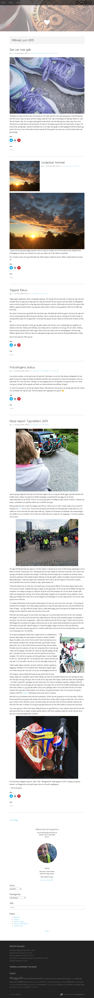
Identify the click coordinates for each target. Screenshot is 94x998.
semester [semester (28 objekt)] (70, 984)
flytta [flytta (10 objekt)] (47, 982)
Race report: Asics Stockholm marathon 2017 (23, 958)
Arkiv (18, 2)
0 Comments (53, 53)
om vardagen (43, 53)
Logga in (16, 919)
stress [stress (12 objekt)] (11, 987)
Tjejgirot (25, 693)
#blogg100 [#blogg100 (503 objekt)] (16, 978)
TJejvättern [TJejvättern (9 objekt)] (18, 987)
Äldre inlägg (14, 820)
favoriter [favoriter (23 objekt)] (39, 982)
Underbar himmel (53, 162)
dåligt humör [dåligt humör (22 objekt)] (13, 982)
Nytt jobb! (13, 961)
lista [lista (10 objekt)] (11, 984)
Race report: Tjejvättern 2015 (29, 421)
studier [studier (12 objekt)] (14, 987)
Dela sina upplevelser (16, 955)
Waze (20, 509)
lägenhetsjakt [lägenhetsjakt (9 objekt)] (15, 984)
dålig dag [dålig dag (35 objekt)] (78, 979)
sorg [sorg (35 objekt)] (82, 984)
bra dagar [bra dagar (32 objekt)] (58, 979)
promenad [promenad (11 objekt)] (64, 984)
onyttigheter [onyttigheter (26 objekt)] (42, 984)
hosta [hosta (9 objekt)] (61, 982)
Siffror (11, 2)
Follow (47, 931)
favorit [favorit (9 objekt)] (35, 982)
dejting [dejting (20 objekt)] (64, 978)
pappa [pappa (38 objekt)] (59, 984)
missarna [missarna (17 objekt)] (20, 984)
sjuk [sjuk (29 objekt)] (79, 984)
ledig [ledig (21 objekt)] (81, 982)
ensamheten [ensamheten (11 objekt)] (30, 982)
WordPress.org (18, 926)
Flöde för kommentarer (21, 923)
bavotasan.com (80, 994)
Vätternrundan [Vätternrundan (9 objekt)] (34, 987)
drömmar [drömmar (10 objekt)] (73, 978)
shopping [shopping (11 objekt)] (75, 984)
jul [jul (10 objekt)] (75, 982)
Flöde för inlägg (18, 921)
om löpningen (33, 53)
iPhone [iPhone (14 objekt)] (64, 982)
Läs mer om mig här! (47, 880)
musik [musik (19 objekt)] (25, 984)
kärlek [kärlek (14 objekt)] (78, 982)
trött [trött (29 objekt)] (28, 987)
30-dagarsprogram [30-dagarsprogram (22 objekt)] (48, 978)
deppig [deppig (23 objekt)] (68, 978)
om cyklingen (34, 424)
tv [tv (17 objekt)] (30, 987)
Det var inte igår (20, 49)
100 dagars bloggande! (16, 950)
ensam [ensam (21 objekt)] (25, 982)
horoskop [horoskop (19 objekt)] (57, 982)
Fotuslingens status (22, 367)
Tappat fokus (18, 290)
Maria (4, 2)
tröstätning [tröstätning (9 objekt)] (24, 987)
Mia (13, 53)
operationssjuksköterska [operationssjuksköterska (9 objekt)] (51, 984)
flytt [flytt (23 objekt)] (44, 982)
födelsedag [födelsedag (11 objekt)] (51, 982)
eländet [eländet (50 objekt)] (20, 982)
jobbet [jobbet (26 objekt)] (72, 982)
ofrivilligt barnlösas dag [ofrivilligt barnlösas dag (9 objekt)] (32, 984)
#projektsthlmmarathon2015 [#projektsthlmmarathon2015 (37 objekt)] (33, 979)
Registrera (17, 917)
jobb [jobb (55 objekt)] (68, 982)
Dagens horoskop (15, 953)
